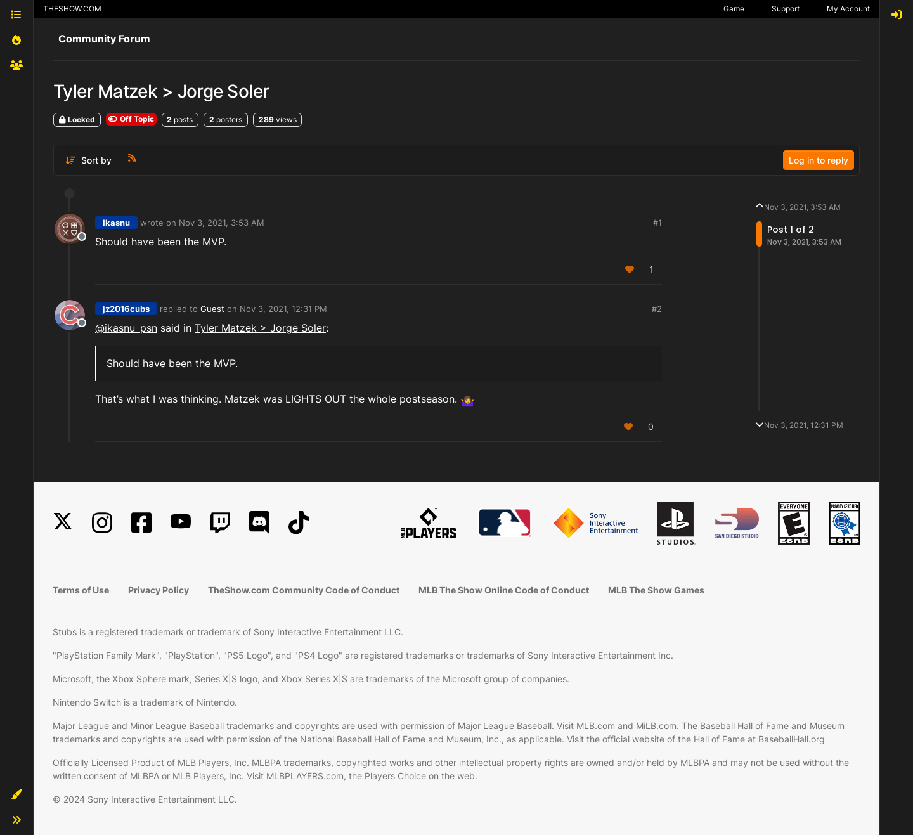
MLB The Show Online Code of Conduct (503, 590)
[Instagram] (102, 522)
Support (786, 8)
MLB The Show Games (656, 590)
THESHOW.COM (72, 8)
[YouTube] (181, 522)
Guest (212, 309)
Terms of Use (81, 590)
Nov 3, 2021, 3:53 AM (221, 222)
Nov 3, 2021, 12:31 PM (283, 309)
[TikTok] (298, 522)
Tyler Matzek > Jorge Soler (260, 327)
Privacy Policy (158, 590)
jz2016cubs (126, 309)
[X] (63, 522)
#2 (657, 309)
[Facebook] (141, 522)
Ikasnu (116, 222)
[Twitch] (220, 522)
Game (733, 8)
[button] (16, 794)
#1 (657, 222)
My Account (848, 8)
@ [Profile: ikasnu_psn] (126, 327)
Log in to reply (818, 160)
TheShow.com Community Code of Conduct (303, 590)
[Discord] (259, 522)
